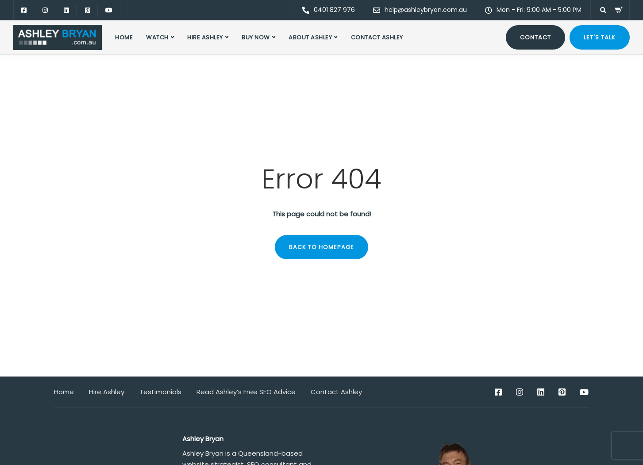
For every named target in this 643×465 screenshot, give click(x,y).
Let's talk (600, 37)
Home (124, 37)
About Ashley (310, 37)
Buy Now (256, 37)
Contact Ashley (377, 37)
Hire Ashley (205, 37)
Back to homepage (321, 247)
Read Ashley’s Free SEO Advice (246, 391)
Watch (157, 37)
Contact (535, 37)
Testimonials (160, 391)
